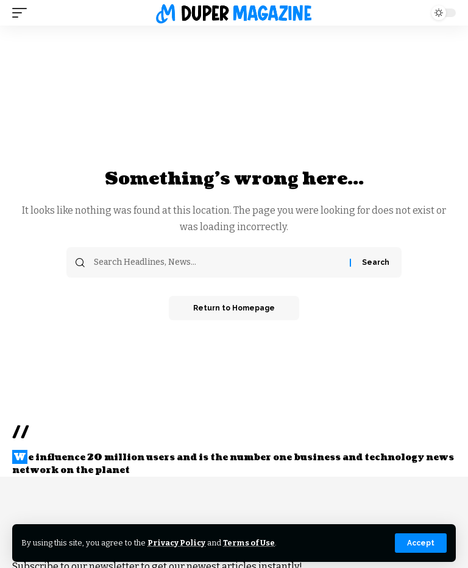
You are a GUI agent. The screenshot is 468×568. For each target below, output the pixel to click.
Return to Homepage (234, 308)
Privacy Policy (176, 542)
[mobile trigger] (22, 13)
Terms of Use (249, 542)
